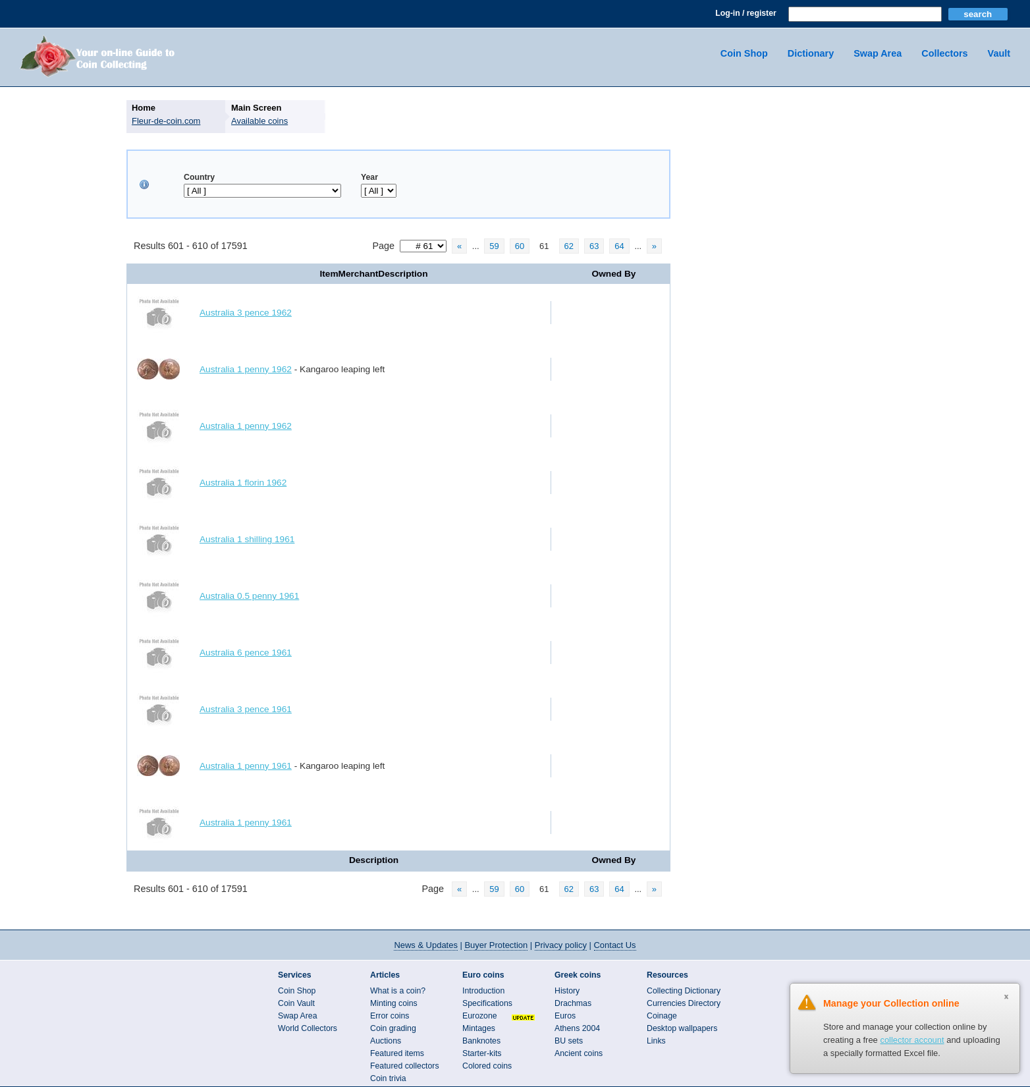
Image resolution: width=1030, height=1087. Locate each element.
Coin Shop (744, 53)
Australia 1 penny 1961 (246, 766)
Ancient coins (579, 1053)
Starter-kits (481, 1053)
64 (619, 246)
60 (519, 246)
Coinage (662, 1015)
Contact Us (615, 945)
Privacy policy (561, 945)
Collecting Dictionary (683, 990)
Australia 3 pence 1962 (246, 313)
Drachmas (573, 1003)
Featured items (397, 1053)
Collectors (944, 53)
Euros (565, 1015)
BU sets (569, 1040)
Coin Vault (296, 1003)
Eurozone (479, 1015)
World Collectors (307, 1028)
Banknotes (481, 1040)
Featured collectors (404, 1066)
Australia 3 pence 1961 (246, 709)
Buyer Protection (496, 945)
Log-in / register (745, 13)
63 (594, 246)
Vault (999, 53)
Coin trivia (388, 1078)
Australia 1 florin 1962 (243, 483)
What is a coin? (397, 990)
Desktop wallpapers (682, 1028)
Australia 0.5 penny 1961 (249, 596)
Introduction (483, 990)
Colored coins (487, 1066)
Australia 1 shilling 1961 (247, 539)
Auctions (385, 1040)
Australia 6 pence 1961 (246, 652)
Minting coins (394, 1003)
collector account (912, 1040)
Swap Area (878, 53)
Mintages (478, 1028)
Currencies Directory (683, 1003)
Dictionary (811, 53)
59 (494, 246)
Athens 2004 (577, 1028)
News (425, 945)
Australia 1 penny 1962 (246, 369)
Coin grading (393, 1028)
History (567, 990)
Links (656, 1040)
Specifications (487, 1003)
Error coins (389, 1015)
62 (569, 246)
